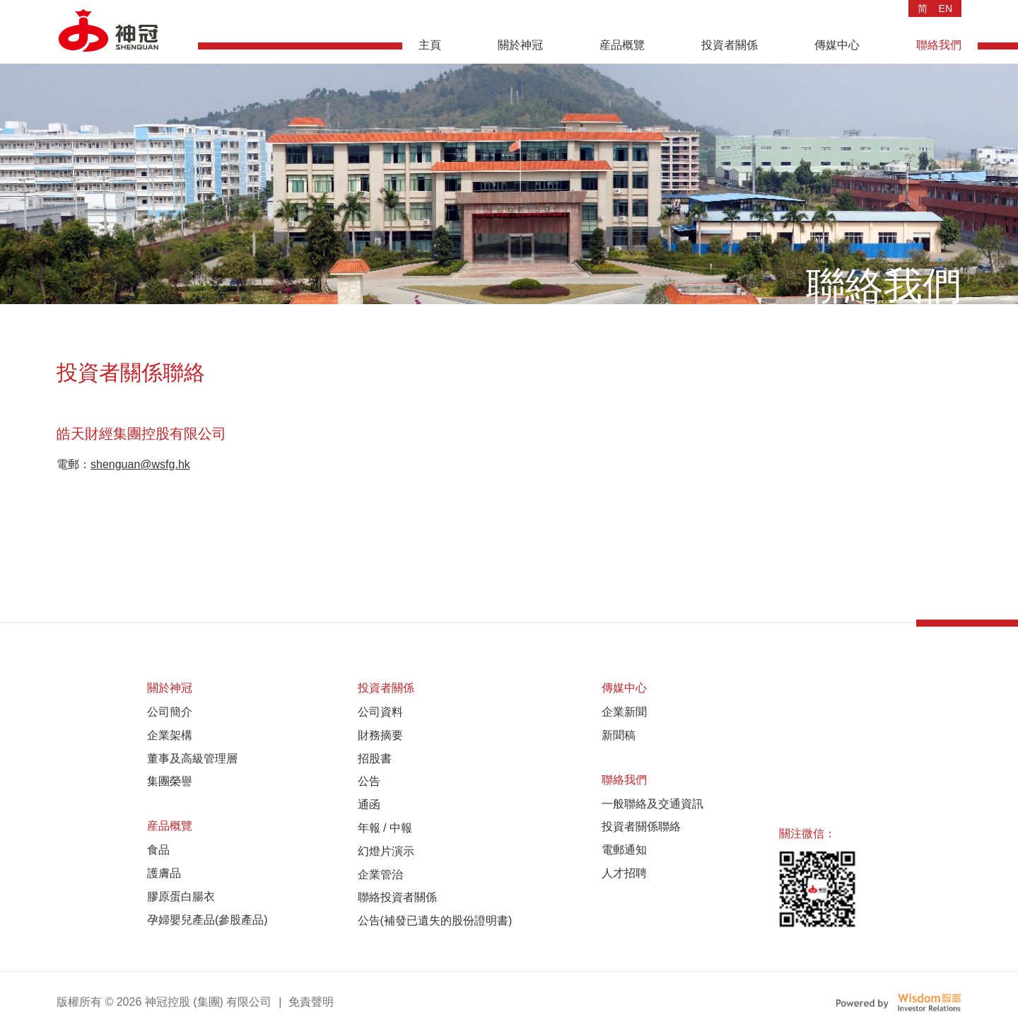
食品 (158, 850)
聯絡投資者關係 (397, 897)
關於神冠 (520, 45)
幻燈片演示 (386, 851)
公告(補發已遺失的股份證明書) (435, 920)
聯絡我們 (938, 45)
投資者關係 (729, 45)
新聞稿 (619, 735)
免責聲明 (311, 1002)
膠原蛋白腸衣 (181, 896)
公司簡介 (169, 712)
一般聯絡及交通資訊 (652, 804)
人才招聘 (624, 873)
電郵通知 (624, 850)
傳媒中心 (837, 45)
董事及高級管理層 (192, 759)
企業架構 (169, 735)
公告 (369, 781)
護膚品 (164, 873)
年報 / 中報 (385, 828)
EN (945, 8)
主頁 (430, 45)
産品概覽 (622, 45)
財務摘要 (380, 735)
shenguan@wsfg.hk (140, 464)
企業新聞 (624, 712)
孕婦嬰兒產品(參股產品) (207, 920)
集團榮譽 (169, 781)
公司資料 (380, 712)
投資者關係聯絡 (641, 826)
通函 (369, 804)
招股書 (375, 759)
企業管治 (380, 875)
